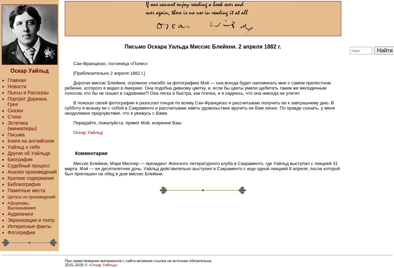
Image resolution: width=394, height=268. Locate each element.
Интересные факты (29, 226)
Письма (16, 134)
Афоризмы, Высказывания (22, 205)
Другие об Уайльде (29, 153)
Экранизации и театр (31, 220)
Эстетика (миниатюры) (22, 125)
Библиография (24, 184)
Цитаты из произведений (31, 197)
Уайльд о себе (24, 147)
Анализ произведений (32, 172)
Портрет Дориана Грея (27, 101)
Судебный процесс (29, 165)
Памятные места (26, 190)
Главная (17, 80)
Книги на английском (31, 141)
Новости (17, 86)
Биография (20, 159)
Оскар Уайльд (88, 132)
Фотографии (21, 232)
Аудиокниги (20, 214)
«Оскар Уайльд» (103, 265)
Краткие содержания (31, 178)
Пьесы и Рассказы (28, 92)
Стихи (14, 117)
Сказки (15, 110)
